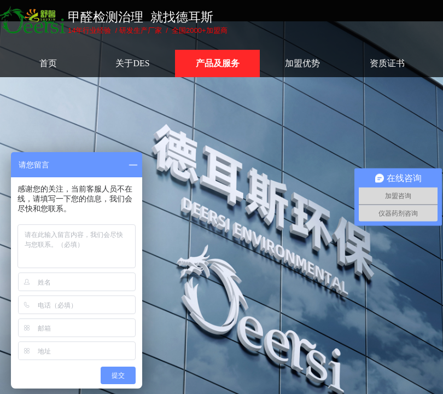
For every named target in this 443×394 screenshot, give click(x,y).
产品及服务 (218, 63)
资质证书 (387, 63)
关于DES (132, 63)
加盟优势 (302, 63)
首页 (48, 63)
